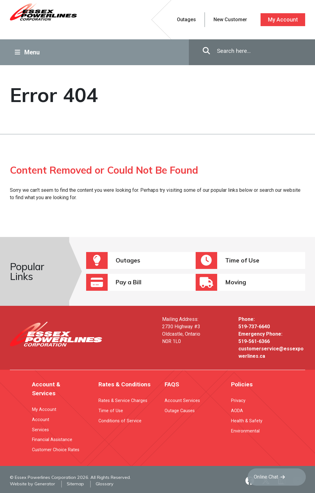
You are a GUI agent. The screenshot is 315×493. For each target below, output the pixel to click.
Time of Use (227, 260)
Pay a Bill (114, 282)
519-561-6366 (254, 341)
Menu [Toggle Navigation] (27, 52)
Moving (221, 282)
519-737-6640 (254, 326)
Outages (113, 260)
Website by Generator (32, 484)
